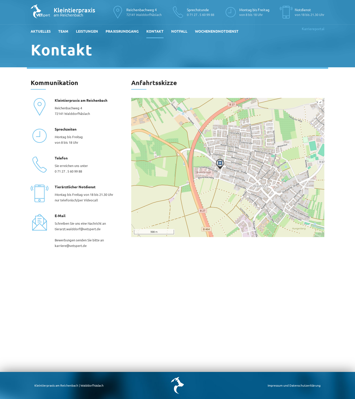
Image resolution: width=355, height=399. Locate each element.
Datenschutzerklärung (305, 385)
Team (63, 31)
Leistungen (87, 31)
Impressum (275, 385)
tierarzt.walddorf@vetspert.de (78, 229)
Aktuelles (41, 31)
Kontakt (155, 31)
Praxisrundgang (122, 31)
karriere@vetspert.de (71, 245)
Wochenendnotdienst (217, 31)
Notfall (179, 31)
